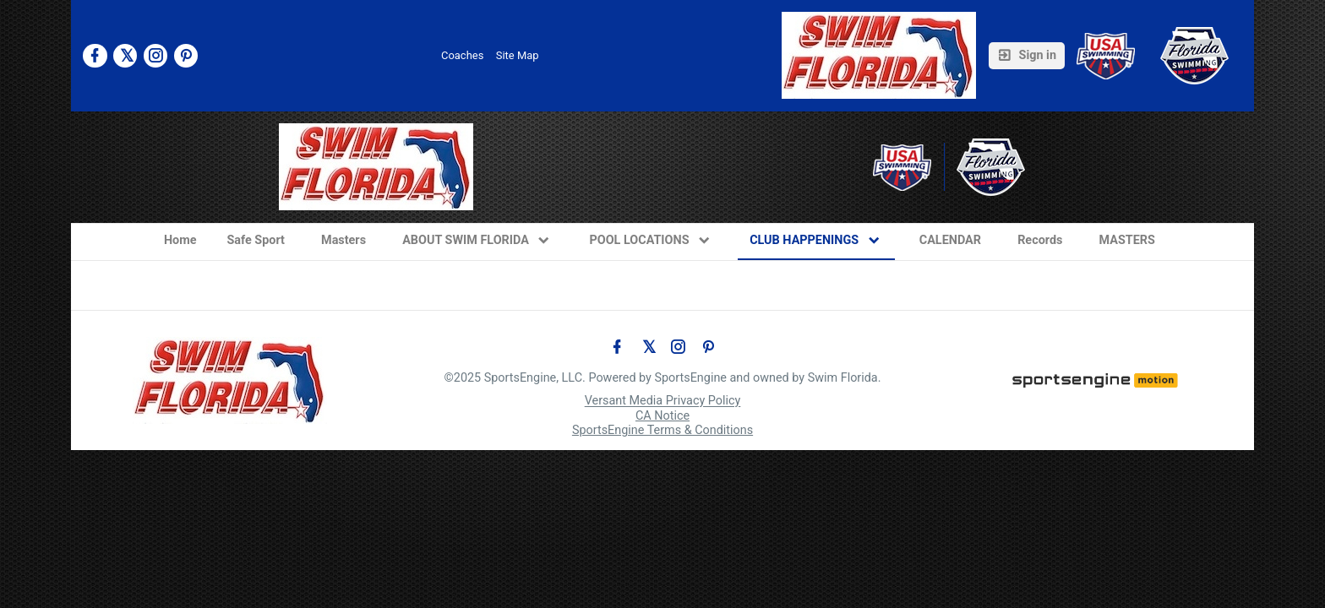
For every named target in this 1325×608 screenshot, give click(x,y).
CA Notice (662, 416)
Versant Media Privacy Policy (663, 401)
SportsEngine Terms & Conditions (662, 430)
